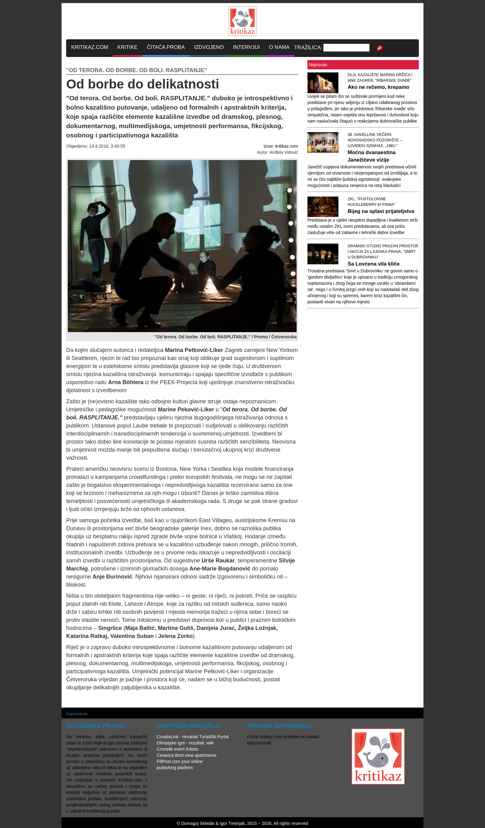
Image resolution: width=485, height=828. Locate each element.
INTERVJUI (246, 47)
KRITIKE (127, 47)
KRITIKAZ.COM (89, 47)
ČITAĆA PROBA (166, 47)
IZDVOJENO (209, 47)
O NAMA (279, 47)
